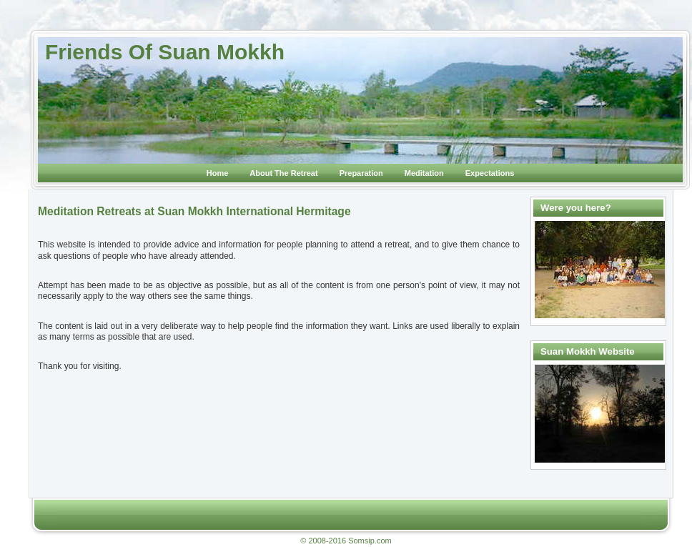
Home (218, 173)
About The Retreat (283, 173)
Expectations (489, 173)
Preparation (361, 173)
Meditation (424, 173)
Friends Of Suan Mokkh (165, 52)
